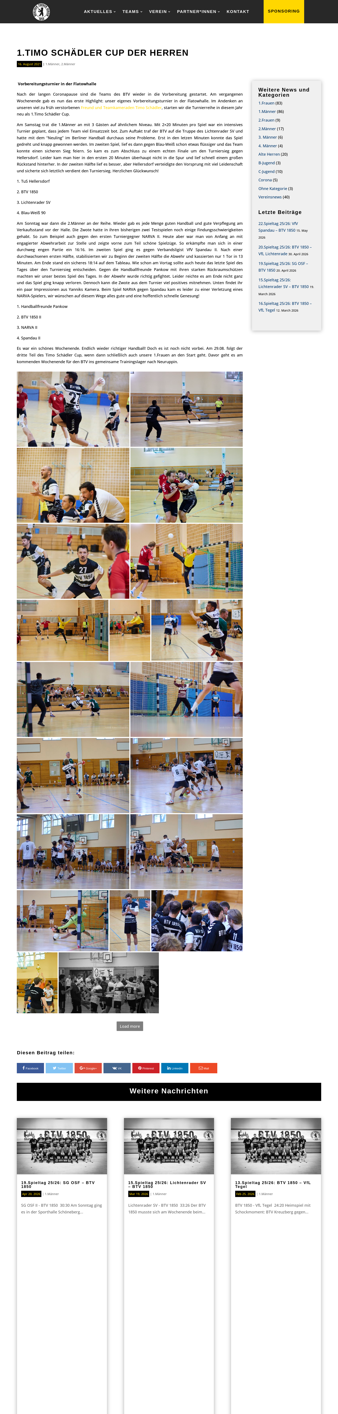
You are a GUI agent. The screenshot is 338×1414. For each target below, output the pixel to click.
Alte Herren (269, 154)
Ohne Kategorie (272, 188)
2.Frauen (266, 120)
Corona (265, 179)
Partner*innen (196, 12)
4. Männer (267, 145)
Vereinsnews (270, 197)
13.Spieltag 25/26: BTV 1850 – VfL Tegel (273, 1185)
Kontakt (238, 12)
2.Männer (68, 64)
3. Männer (267, 137)
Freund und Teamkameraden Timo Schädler (121, 107)
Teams (130, 12)
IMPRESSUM (265, 1403)
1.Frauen (266, 103)
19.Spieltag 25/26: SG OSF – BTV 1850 (58, 1185)
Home (70, 1338)
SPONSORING (284, 11)
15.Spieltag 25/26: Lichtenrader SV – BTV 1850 (167, 1185)
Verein (158, 12)
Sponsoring (169, 1287)
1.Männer (52, 64)
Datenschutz (304, 1403)
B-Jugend (266, 162)
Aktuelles (98, 12)
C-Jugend (266, 171)
